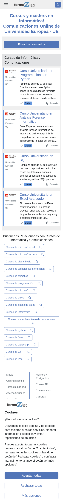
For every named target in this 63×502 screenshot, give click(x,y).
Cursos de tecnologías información (29, 268)
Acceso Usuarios (15, 393)
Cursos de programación (23, 283)
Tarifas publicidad (16, 387)
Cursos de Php (17, 359)
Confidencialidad (15, 422)
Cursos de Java (18, 337)
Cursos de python (19, 330)
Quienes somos (15, 380)
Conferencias (43, 390)
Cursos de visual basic (22, 261)
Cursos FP (42, 384)
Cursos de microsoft (20, 290)
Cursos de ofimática (20, 276)
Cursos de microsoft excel (24, 247)
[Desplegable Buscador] (58, 5)
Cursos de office (18, 297)
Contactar (11, 416)
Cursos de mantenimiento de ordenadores (31, 321)
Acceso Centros (15, 399)
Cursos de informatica (21, 312)
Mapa (9, 374)
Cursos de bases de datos (24, 304)
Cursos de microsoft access (25, 254)
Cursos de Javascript (21, 344)
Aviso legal (12, 428)
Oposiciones (43, 406)
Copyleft (11, 434)
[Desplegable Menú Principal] (6, 4)
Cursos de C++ (18, 351)
